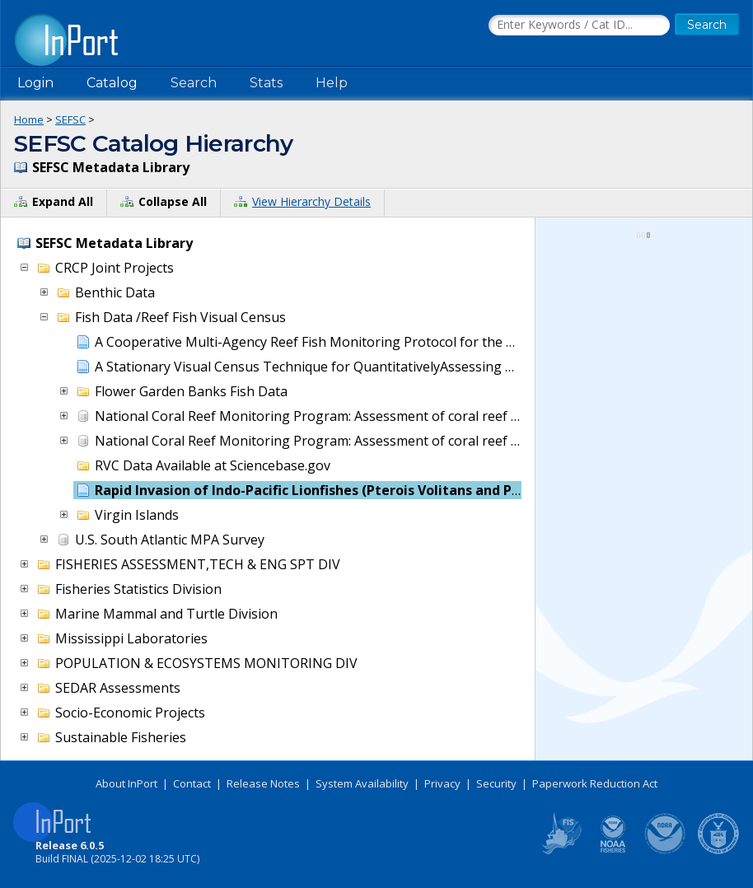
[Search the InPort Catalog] (579, 25)
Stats (266, 83)
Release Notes (263, 783)
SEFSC (70, 119)
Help (332, 83)
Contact (192, 783)
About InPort (126, 783)
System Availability (362, 783)
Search (194, 83)
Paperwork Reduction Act (594, 783)
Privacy (442, 783)
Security (496, 783)
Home (29, 119)
